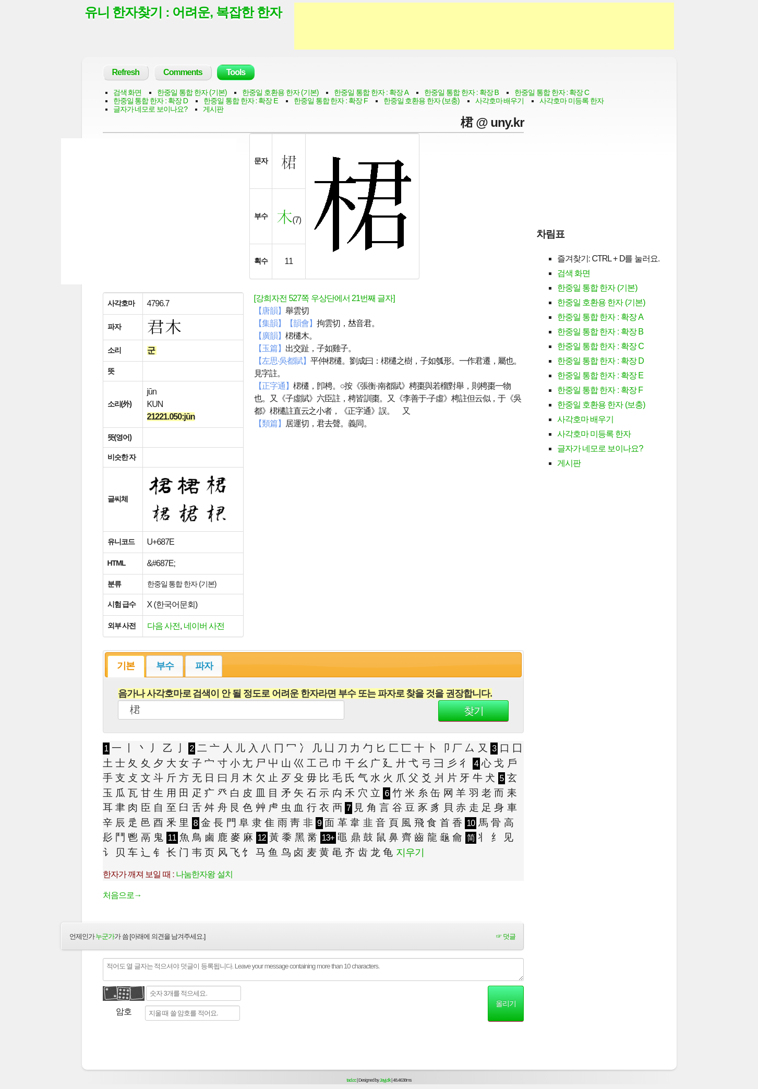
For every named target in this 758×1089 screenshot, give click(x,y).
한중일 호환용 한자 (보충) (421, 101)
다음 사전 (163, 625)
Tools (235, 72)
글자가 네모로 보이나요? (150, 109)
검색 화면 (127, 92)
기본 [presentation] (126, 666)
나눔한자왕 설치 (204, 874)
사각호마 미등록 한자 (571, 101)
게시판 (213, 109)
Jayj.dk (385, 1080)
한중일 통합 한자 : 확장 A (371, 92)
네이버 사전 (204, 625)
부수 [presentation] (165, 666)
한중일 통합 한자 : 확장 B (461, 92)
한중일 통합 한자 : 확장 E (240, 101)
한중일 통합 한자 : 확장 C (551, 92)
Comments (182, 72)
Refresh (126, 72)
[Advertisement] (484, 26)
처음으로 (122, 895)
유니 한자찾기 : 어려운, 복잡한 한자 (183, 12)
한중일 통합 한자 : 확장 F (331, 101)
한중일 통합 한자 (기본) (191, 92)
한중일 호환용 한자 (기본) (280, 92)
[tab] (126, 666)
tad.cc (351, 1080)
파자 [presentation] (204, 666)
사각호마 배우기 (499, 101)
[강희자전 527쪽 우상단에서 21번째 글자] (324, 298)
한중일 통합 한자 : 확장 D (150, 101)
